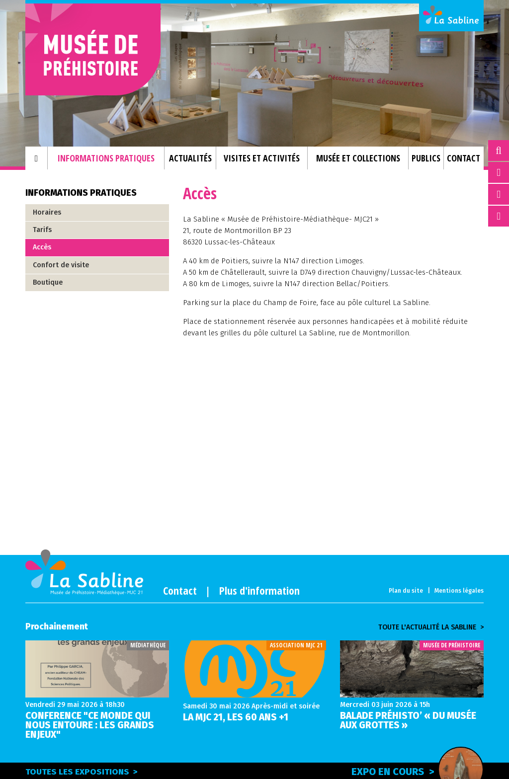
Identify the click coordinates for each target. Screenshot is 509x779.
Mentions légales (459, 591)
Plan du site (406, 591)
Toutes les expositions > (81, 772)
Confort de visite (61, 265)
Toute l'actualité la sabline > (431, 627)
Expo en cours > (417, 770)
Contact (180, 590)
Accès (42, 247)
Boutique (48, 282)
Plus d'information (259, 590)
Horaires (47, 212)
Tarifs (42, 230)
